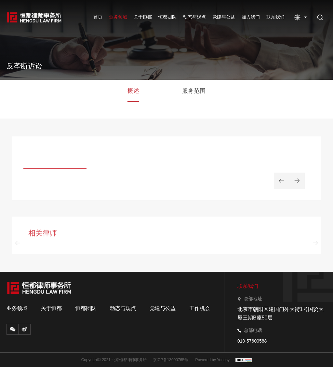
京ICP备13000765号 (170, 360)
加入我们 (251, 17)
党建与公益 (223, 17)
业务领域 (118, 17)
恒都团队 (167, 17)
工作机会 (199, 308)
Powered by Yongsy (212, 360)
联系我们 (275, 17)
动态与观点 (194, 17)
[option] (126, 161)
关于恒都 (143, 17)
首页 (97, 17)
